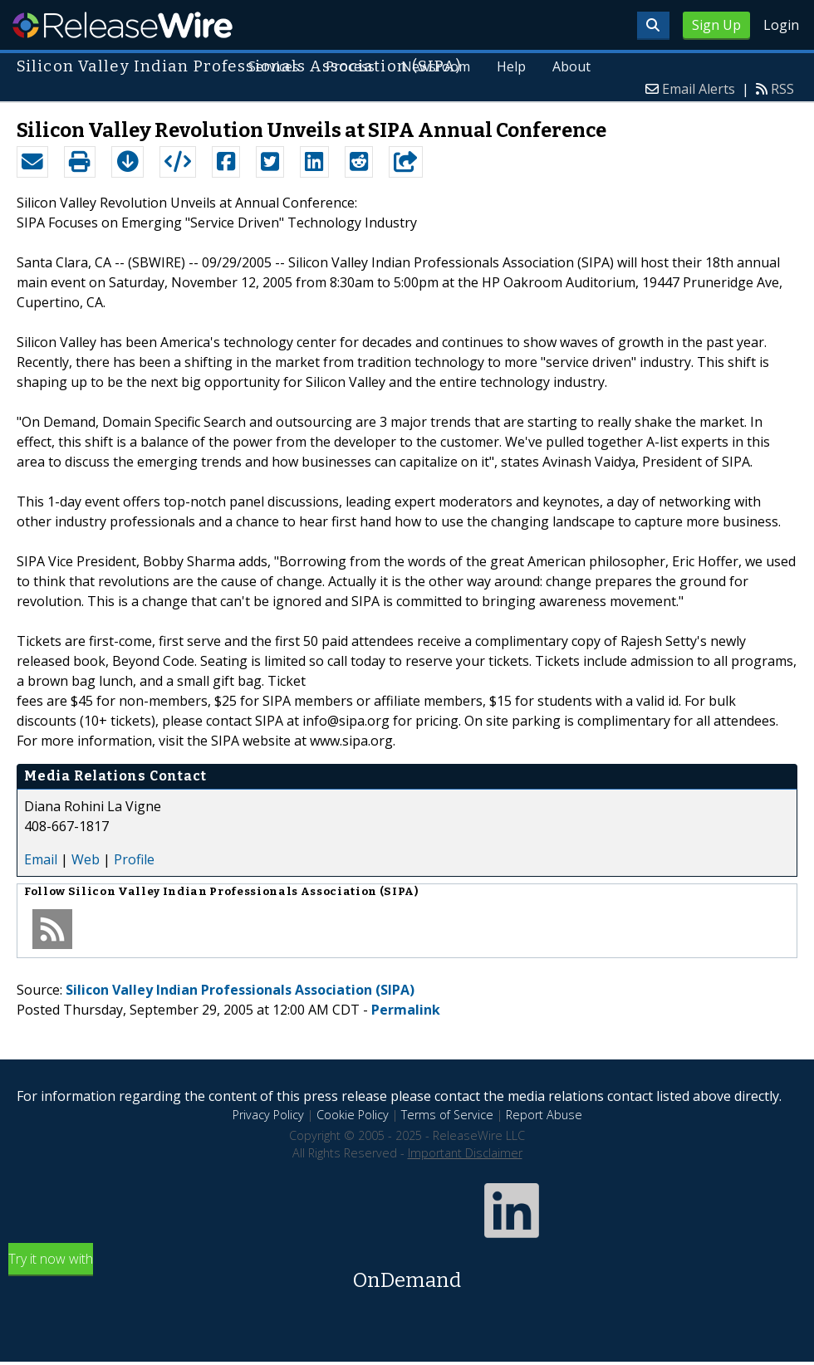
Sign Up (716, 25)
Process (350, 66)
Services (274, 66)
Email (40, 859)
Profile (134, 859)
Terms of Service (447, 1115)
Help (511, 66)
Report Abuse (544, 1115)
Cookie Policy (352, 1115)
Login (781, 25)
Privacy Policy (268, 1115)
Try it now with (407, 1272)
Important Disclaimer (465, 1153)
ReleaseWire (122, 25)
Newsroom (435, 66)
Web (85, 859)
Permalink (405, 1010)
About (571, 66)
